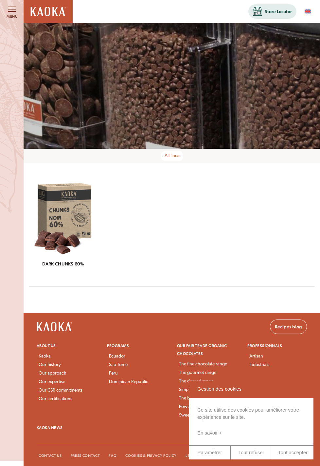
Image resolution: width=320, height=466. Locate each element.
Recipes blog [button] (288, 326)
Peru (113, 373)
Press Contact (85, 456)
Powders (187, 406)
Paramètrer (209, 452)
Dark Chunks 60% (63, 263)
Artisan (256, 356)
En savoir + (209, 433)
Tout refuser (251, 452)
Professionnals (264, 345)
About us (46, 345)
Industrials (259, 364)
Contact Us (50, 456)
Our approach (52, 373)
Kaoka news (50, 427)
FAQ (112, 456)
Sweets (186, 415)
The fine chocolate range (203, 364)
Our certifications (55, 399)
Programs (118, 345)
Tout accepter (293, 452)
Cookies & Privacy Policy (151, 456)
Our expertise (52, 381)
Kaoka (45, 356)
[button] (272, 11)
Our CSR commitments (60, 390)
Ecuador (117, 356)
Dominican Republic (128, 381)
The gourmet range (197, 372)
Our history (50, 364)
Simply (185, 389)
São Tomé (118, 364)
